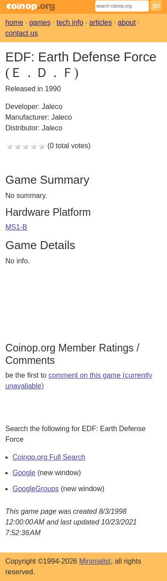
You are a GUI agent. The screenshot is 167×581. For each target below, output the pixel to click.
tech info (70, 22)
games (39, 22)
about (127, 22)
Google (24, 472)
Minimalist (95, 561)
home (14, 22)
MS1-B (16, 227)
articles (101, 22)
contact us (21, 33)
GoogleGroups (35, 488)
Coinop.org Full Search (49, 457)
